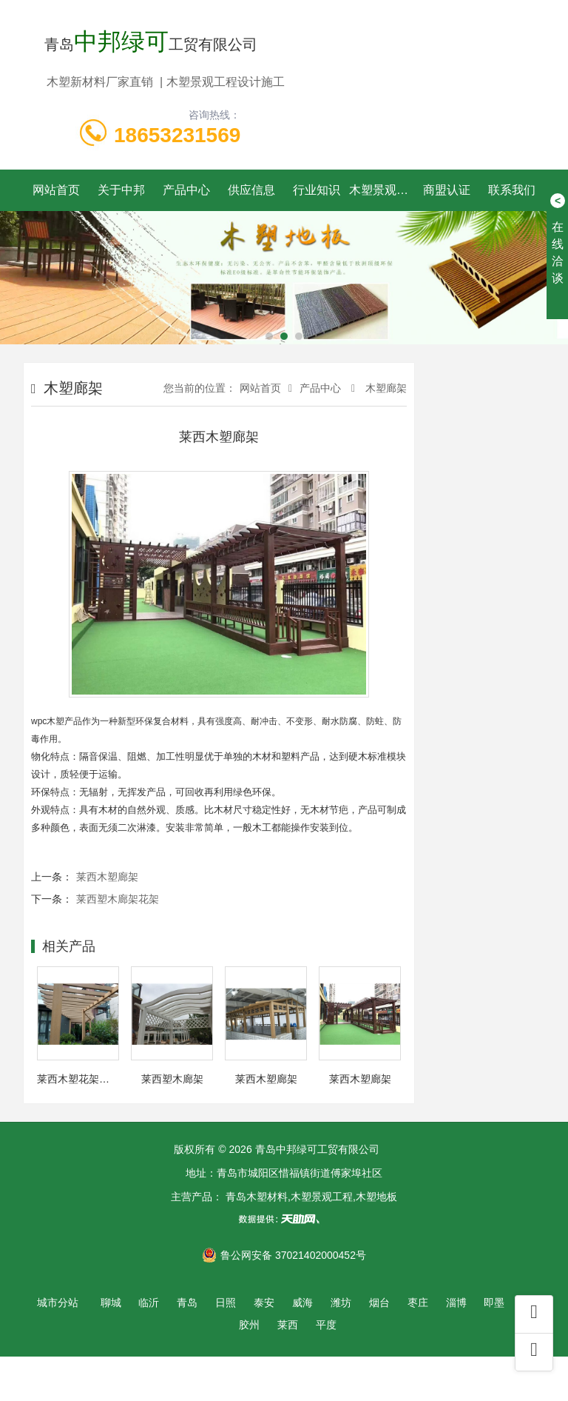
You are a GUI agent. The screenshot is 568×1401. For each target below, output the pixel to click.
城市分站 (57, 1302)
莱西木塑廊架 (107, 877)
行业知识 (316, 190)
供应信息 (251, 190)
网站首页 (56, 190)
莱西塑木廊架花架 (117, 899)
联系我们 (511, 190)
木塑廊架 (384, 388)
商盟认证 (446, 190)
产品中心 (186, 190)
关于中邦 (121, 190)
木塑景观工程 (381, 190)
